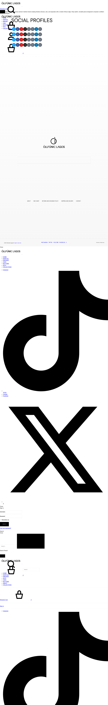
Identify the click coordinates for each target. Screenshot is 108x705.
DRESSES (6, 260)
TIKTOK (50, 242)
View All (2, 553)
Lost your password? (5, 528)
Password (2, 516)
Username (2, 511)
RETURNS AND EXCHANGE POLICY (50, 201)
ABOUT (28, 201)
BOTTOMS (6, 263)
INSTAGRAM (44, 242)
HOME (5, 257)
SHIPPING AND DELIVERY (67, 201)
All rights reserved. (17, 242)
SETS (4, 265)
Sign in (4, 523)
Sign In (2, 606)
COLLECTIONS (7, 267)
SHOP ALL (6, 258)
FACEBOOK (62, 242)
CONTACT (78, 201)
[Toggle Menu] (2, 11)
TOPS (4, 262)
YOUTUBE (55, 242)
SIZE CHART (36, 201)
